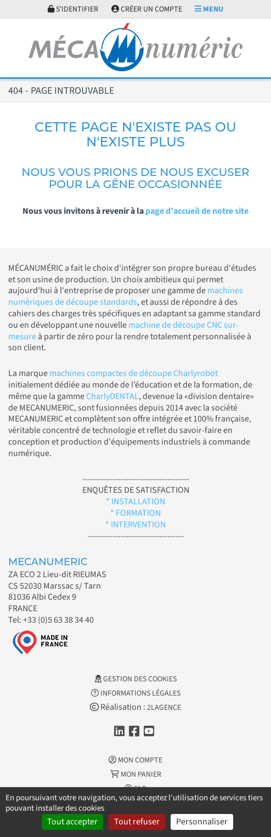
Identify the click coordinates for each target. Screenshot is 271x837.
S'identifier (73, 9)
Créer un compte (146, 9)
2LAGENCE (164, 707)
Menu (209, 9)
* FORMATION (135, 513)
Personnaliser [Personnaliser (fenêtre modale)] (202, 822)
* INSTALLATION (135, 502)
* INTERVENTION (135, 525)
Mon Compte (135, 760)
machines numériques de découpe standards (125, 296)
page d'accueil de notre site (197, 211)
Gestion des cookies (136, 679)
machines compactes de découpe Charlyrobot (133, 373)
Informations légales (135, 693)
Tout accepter (72, 822)
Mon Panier (135, 774)
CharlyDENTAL (112, 396)
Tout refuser (137, 822)
